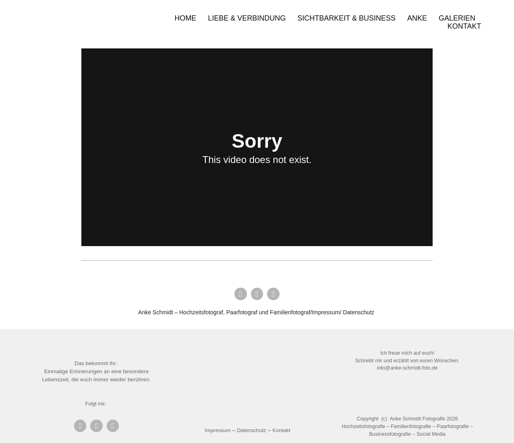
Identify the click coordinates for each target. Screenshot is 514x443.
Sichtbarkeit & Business (346, 18)
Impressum (218, 430)
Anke (417, 18)
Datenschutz (358, 312)
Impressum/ (326, 312)
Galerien (457, 18)
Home (185, 18)
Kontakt (464, 26)
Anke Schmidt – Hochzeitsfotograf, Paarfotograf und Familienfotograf (224, 312)
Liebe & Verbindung (247, 18)
